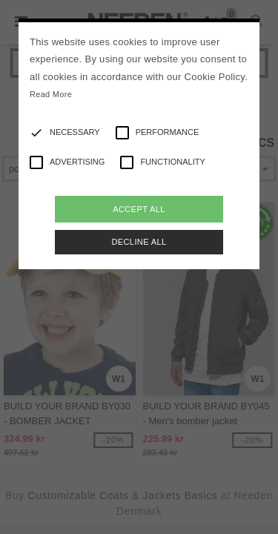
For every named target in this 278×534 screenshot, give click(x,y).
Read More (51, 94)
